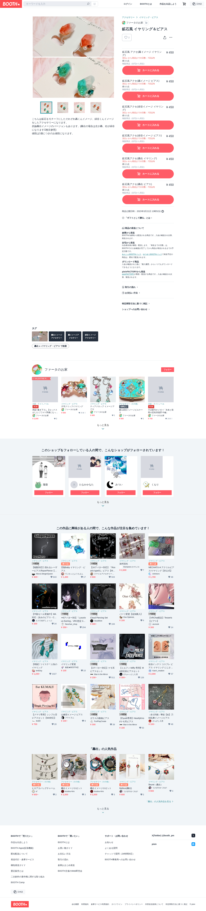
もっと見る (103, 505)
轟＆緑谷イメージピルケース (131, 411)
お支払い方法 (131, 293)
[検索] (88, 4)
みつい (119, 484)
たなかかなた (86, 484)
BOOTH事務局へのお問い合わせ (120, 859)
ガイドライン (116, 904)
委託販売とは (17, 871)
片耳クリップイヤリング (72, 406)
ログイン (128, 4)
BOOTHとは (146, 4)
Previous (34, 57)
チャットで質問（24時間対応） (120, 854)
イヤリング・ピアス (148, 17)
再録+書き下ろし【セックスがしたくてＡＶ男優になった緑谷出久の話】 (44, 411)
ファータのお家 (56, 369)
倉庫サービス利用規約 (100, 904)
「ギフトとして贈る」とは (137, 218)
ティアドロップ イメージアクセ (102, 407)
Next (112, 57)
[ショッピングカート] (184, 4)
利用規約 (85, 904)
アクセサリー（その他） (129, 404)
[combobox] (57, 4)
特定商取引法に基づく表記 (134, 303)
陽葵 (45, 484)
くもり (155, 484)
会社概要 (75, 904)
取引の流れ (130, 287)
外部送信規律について (154, 904)
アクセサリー (128, 17)
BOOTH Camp (18, 882)
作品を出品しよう (168, 4)
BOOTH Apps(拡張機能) (22, 848)
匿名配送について (19, 854)
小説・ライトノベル (40, 404)
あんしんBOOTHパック (131, 254)
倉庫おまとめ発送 (66, 865)
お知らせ (109, 842)
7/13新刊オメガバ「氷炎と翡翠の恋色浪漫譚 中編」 (161, 411)
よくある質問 (111, 848)
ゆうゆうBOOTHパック (152, 254)
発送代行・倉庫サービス (22, 859)
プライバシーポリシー (134, 904)
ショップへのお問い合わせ (134, 309)
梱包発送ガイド (18, 865)
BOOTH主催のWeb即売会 (70, 871)
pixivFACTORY (128, 274)
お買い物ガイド (65, 848)
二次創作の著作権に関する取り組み (28, 876)
